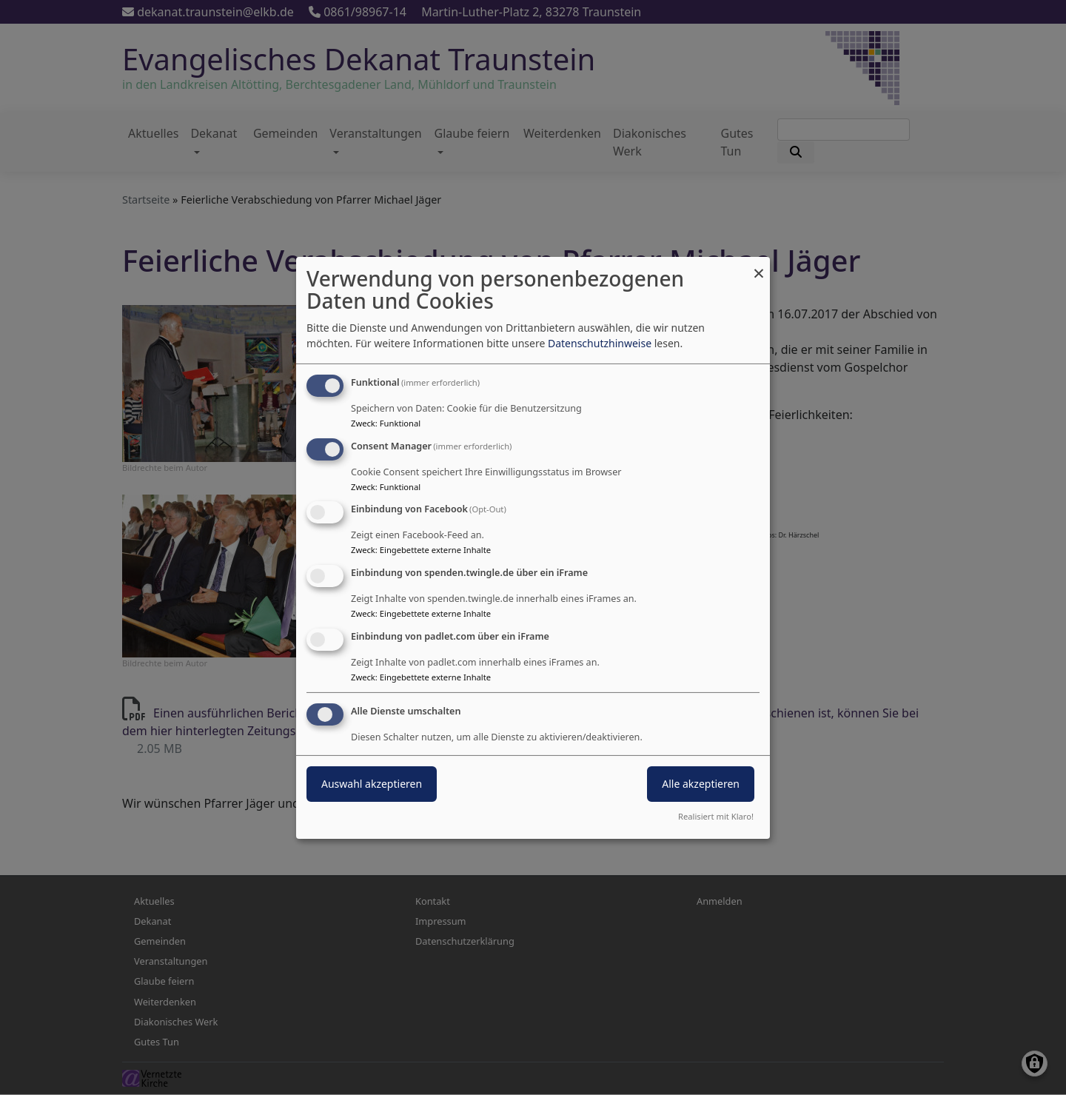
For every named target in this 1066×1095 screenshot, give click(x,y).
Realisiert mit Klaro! (716, 816)
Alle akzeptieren (701, 784)
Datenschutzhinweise (599, 343)
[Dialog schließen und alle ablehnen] (759, 265)
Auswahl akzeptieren (371, 784)
